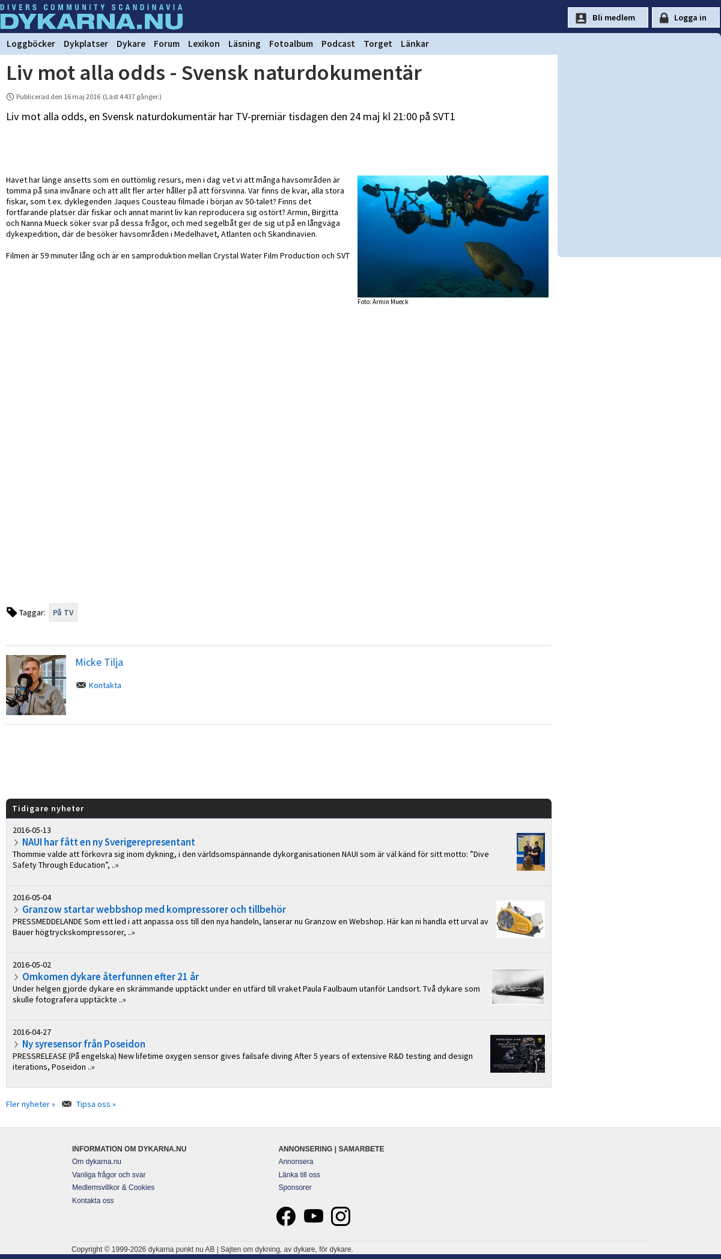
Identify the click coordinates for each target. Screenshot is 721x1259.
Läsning (244, 43)
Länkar (415, 43)
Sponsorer (294, 1187)
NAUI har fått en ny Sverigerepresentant (108, 842)
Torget (378, 43)
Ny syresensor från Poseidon (83, 1043)
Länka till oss (299, 1175)
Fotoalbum (291, 43)
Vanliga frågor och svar (109, 1175)
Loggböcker (31, 43)
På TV (63, 612)
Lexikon (204, 43)
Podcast (338, 43)
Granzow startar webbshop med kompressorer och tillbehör (154, 909)
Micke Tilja (99, 662)
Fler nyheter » (30, 1104)
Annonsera (295, 1161)
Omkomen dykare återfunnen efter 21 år (110, 976)
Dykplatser (86, 43)
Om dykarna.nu (96, 1161)
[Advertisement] (278, 761)
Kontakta (105, 685)
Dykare (131, 43)
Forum (167, 43)
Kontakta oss (93, 1201)
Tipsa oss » (96, 1104)
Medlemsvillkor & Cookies (113, 1187)
